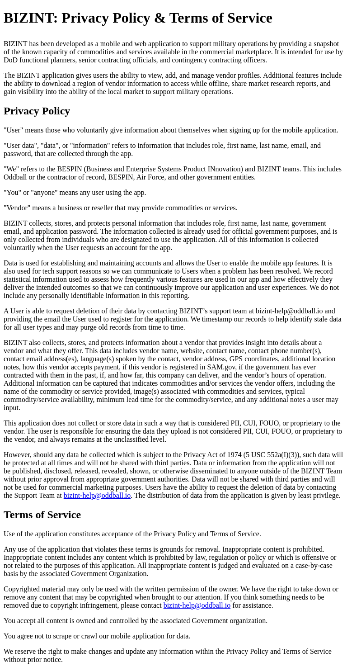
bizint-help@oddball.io (97, 495)
